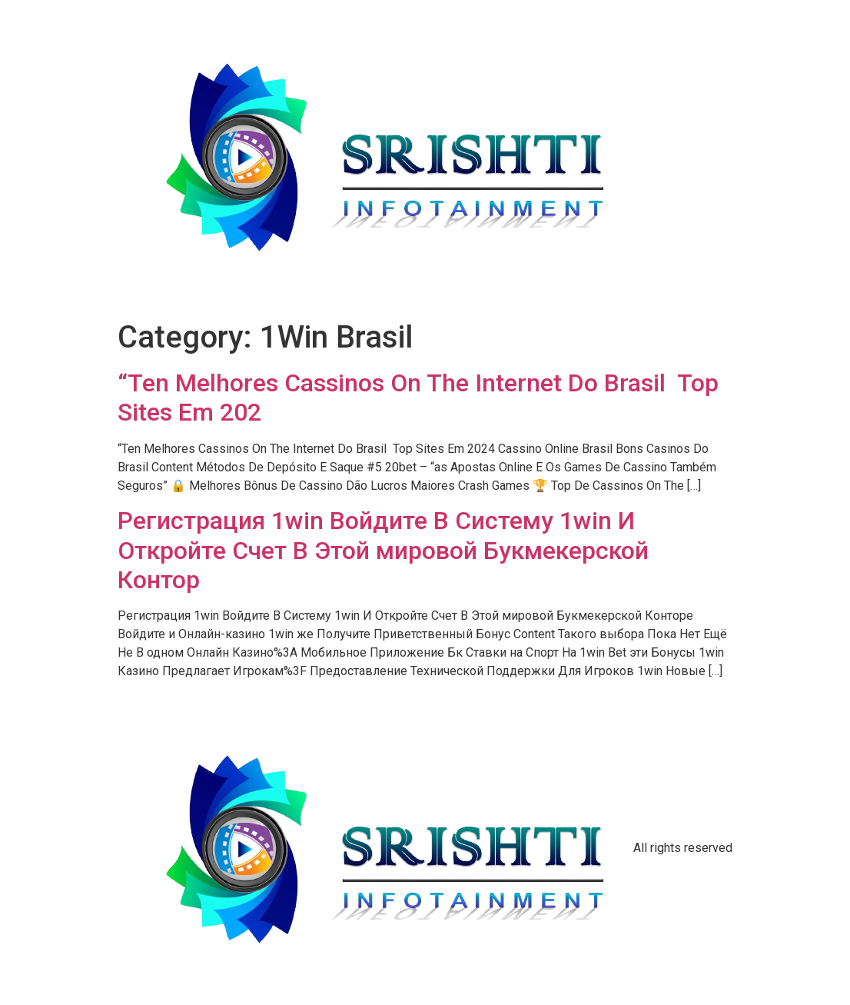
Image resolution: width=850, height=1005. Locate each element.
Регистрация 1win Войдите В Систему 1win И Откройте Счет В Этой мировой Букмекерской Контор (383, 550)
